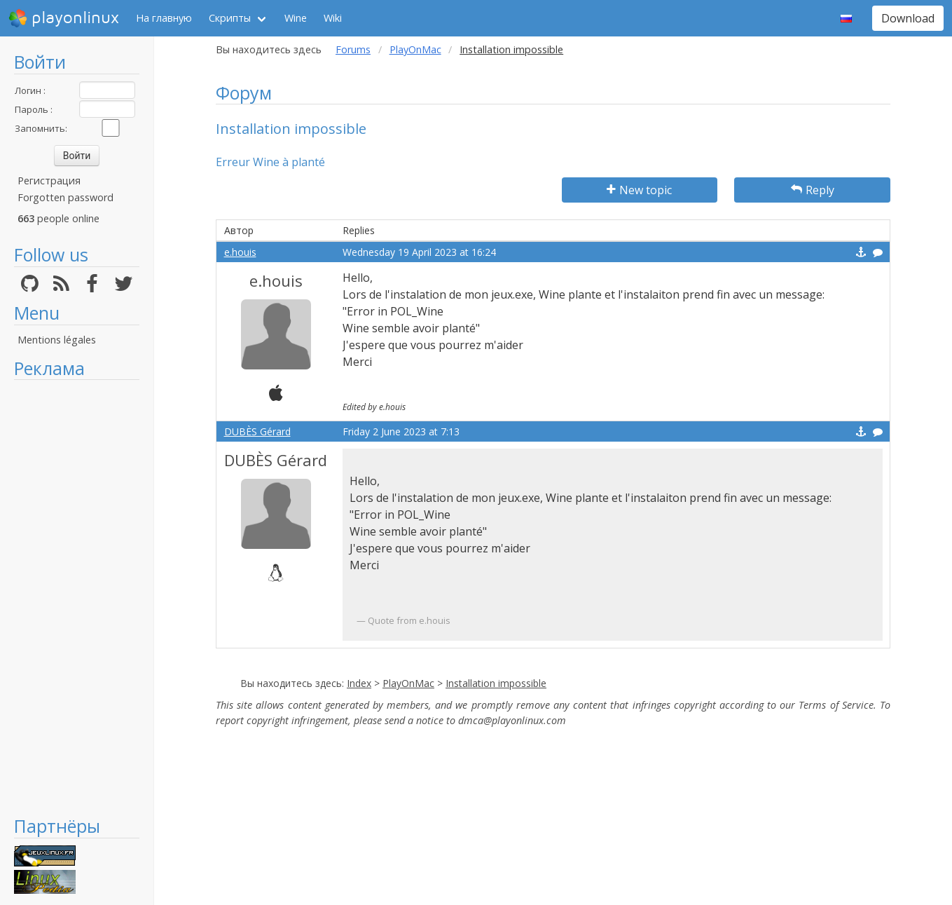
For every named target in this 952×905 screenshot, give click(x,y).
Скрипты (230, 18)
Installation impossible (496, 683)
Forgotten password (65, 197)
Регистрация (49, 180)
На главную (164, 18)
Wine (295, 18)
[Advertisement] (76, 597)
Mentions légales (57, 339)
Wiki (333, 18)
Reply (812, 190)
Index (359, 683)
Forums (353, 49)
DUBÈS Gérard (257, 431)
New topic (639, 190)
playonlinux (63, 18)
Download (907, 18)
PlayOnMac (415, 49)
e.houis (240, 252)
